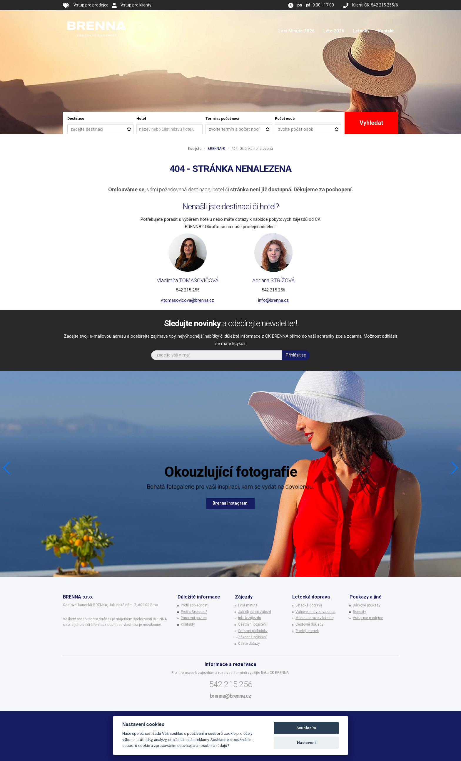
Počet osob (285, 119)
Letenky (361, 31)
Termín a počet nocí (222, 119)
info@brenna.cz (273, 300)
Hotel (141, 119)
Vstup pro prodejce (91, 5)
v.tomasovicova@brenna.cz (187, 300)
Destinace (75, 119)
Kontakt (386, 31)
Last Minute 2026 (296, 31)
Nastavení (306, 742)
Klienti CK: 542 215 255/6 (375, 5)
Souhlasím (306, 728)
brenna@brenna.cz (230, 696)
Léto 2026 (333, 31)
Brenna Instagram (230, 503)
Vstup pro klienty (136, 5)
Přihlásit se (296, 355)
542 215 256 (230, 684)
